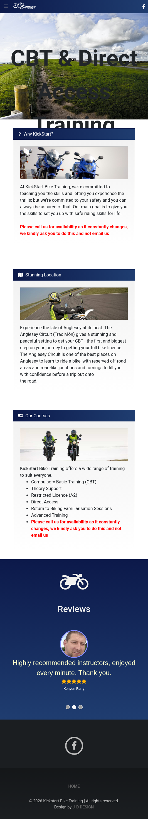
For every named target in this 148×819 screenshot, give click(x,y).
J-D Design (83, 807)
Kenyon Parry (73, 688)
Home (74, 786)
